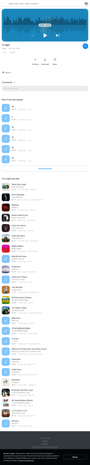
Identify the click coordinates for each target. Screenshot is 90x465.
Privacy (45, 441)
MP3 (4, 52)
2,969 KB (12, 52)
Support (45, 444)
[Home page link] (4, 4)
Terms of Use (45, 438)
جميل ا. (4, 48)
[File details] (45, 108)
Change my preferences (26, 460)
